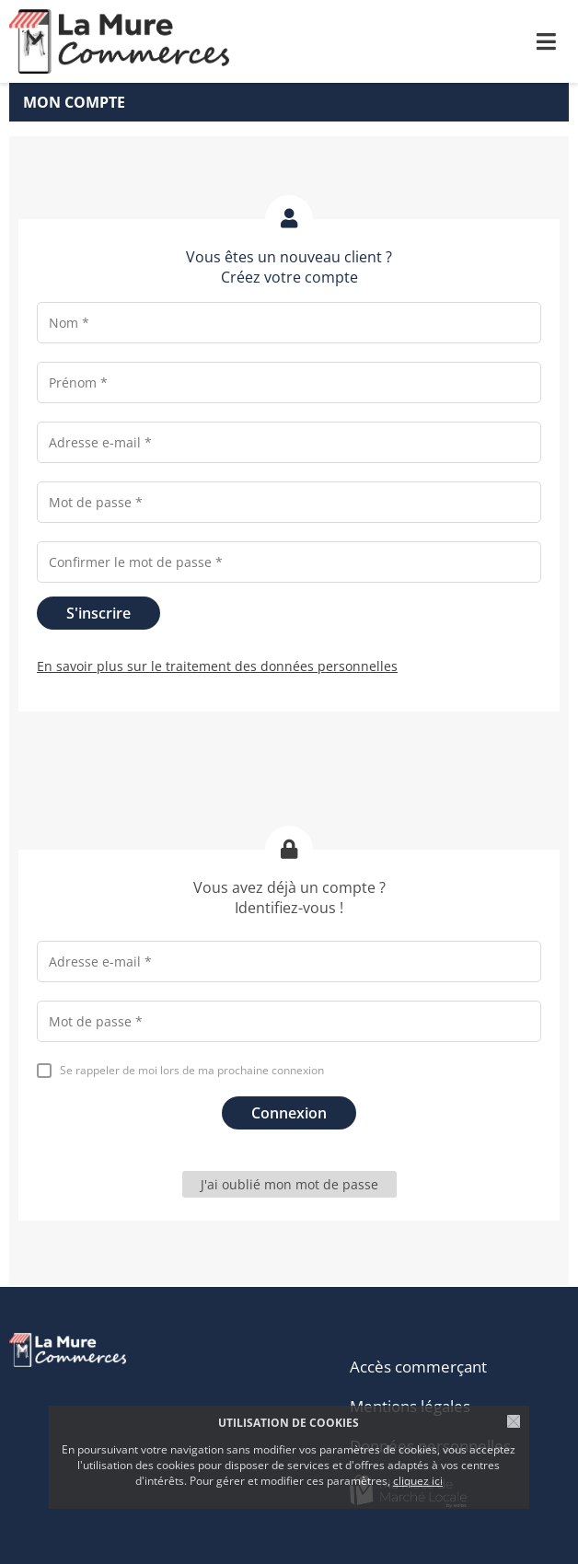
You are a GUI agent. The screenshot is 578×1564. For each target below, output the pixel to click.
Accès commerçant (418, 1366)
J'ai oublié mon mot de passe (289, 1184)
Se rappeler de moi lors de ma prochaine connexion (192, 1070)
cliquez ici (418, 1481)
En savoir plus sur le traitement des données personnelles (217, 666)
